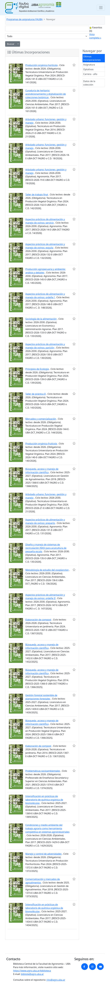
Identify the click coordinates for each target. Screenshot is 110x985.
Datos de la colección (89, 83)
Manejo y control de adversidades (43, 853)
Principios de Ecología (37, 369)
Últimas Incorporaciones (92, 58)
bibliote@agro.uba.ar (32, 974)
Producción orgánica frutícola (41, 443)
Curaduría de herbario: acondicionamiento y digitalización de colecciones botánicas (45, 94)
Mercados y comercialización (40, 418)
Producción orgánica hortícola (41, 65)
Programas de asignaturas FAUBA (24, 19)
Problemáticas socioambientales (42, 770)
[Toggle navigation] (101, 7)
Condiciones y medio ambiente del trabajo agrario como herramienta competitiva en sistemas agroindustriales (47, 828)
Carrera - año (90, 74)
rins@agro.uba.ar (56, 979)
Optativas (88, 69)
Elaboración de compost (38, 619)
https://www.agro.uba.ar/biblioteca (32, 970)
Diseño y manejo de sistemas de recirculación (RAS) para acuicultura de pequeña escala (45, 548)
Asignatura (89, 64)
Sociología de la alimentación (41, 318)
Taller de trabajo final (36, 194)
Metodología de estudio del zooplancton (47, 569)
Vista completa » (95, 36)
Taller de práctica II (35, 393)
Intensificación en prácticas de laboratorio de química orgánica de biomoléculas (44, 800)
